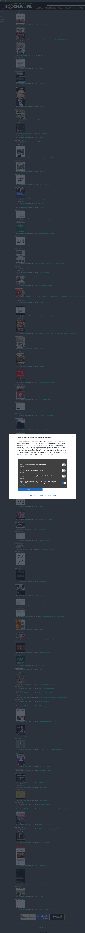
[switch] (64, 464)
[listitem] (42, 461)
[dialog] (42, 466)
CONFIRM (30, 489)
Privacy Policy (52, 495)
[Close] (72, 437)
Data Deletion (32, 495)
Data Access (42, 495)
